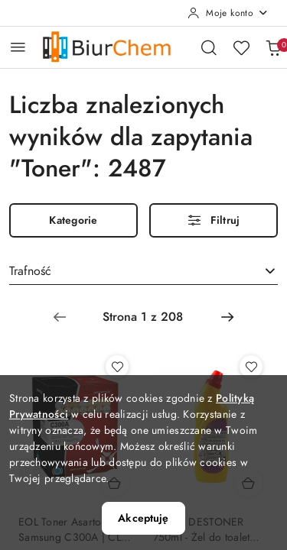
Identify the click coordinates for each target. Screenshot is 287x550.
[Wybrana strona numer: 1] (143, 317)
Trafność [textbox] (30, 271)
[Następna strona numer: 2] (227, 317)
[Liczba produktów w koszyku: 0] (273, 47)
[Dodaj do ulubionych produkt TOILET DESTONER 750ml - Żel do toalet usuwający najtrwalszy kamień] (251, 366)
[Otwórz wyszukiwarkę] (209, 47)
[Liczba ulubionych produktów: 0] (241, 47)
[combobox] (143, 272)
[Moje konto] (228, 13)
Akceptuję (143, 518)
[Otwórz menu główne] (18, 47)
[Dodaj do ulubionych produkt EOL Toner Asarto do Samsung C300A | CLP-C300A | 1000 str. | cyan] (117, 366)
